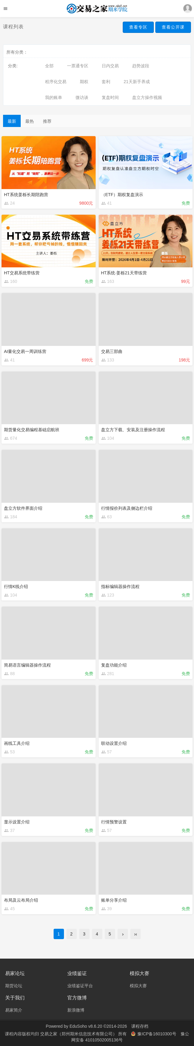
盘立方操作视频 (147, 97)
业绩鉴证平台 (80, 985)
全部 (49, 65)
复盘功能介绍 (114, 665)
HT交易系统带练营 (22, 272)
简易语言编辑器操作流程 (27, 665)
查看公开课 (173, 27)
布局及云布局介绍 (21, 900)
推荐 (47, 121)
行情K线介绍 (16, 586)
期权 (84, 81)
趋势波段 (140, 65)
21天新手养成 (137, 81)
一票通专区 (77, 65)
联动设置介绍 (114, 743)
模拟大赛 (138, 985)
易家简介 (13, 1010)
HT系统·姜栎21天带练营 (124, 272)
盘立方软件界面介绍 (23, 508)
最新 (12, 121)
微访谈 (82, 97)
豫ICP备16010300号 (154, 1033)
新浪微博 (75, 1010)
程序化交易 (55, 81)
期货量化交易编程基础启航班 (31, 429)
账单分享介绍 (114, 900)
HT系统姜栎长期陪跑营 (26, 194)
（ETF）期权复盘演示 (122, 194)
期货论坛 (13, 985)
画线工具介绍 (17, 743)
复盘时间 (110, 97)
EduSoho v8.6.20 (85, 1026)
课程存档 (139, 1026)
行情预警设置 (114, 821)
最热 (29, 121)
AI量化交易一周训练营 (25, 351)
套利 (106, 81)
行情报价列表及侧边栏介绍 (126, 508)
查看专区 (138, 27)
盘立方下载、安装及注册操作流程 (133, 429)
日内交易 (110, 65)
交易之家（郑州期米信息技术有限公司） (79, 1033)
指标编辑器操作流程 (120, 586)
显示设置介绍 (17, 821)
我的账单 (53, 97)
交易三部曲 (111, 351)
